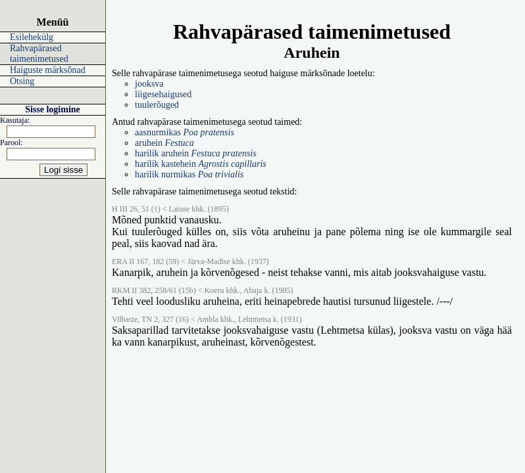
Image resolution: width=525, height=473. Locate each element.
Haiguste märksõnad (48, 70)
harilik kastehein (200, 164)
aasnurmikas (184, 132)
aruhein (164, 143)
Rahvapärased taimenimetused (39, 53)
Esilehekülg (31, 37)
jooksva (149, 84)
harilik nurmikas (189, 174)
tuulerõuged (157, 105)
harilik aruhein (196, 153)
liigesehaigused (163, 94)
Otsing (22, 81)
